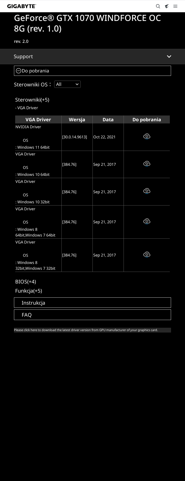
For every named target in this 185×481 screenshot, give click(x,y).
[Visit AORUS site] (166, 6)
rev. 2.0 (21, 41)
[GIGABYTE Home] (21, 6)
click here (30, 330)
